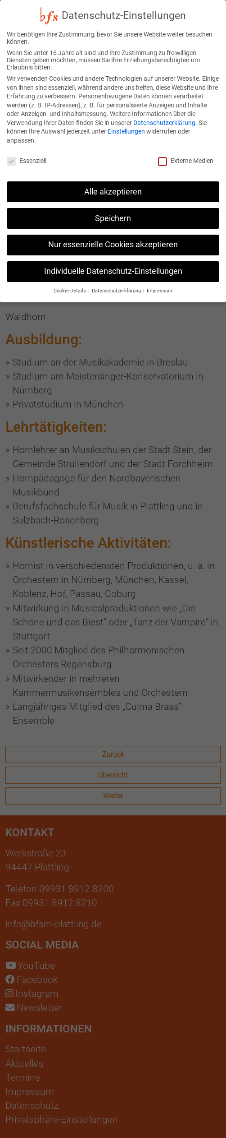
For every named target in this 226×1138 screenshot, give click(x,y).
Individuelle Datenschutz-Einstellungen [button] (113, 261)
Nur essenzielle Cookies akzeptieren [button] (113, 234)
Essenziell (26, 150)
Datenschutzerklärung (164, 112)
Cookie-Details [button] (70, 280)
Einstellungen (126, 121)
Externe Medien (185, 150)
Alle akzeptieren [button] (113, 181)
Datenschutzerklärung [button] (117, 280)
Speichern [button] (113, 208)
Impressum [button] (159, 280)
